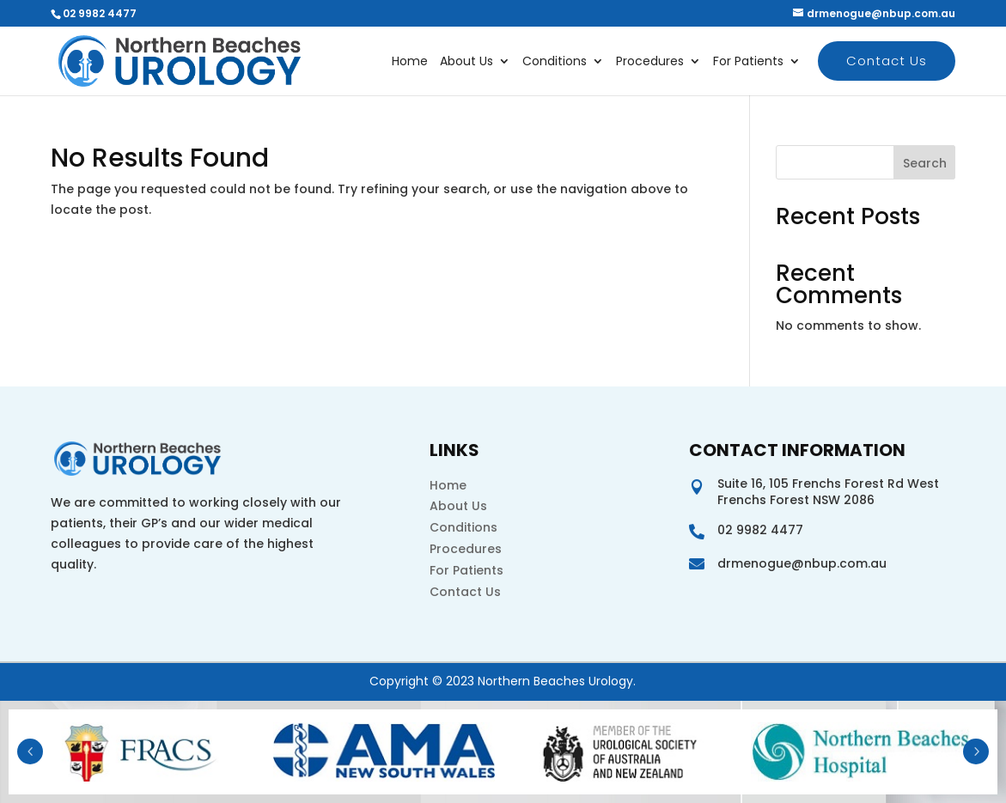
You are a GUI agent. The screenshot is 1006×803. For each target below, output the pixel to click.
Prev (30, 751)
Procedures (650, 62)
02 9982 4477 (100, 13)
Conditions (554, 62)
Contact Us (886, 61)
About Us (466, 62)
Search (925, 163)
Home (410, 62)
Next (976, 751)
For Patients (748, 62)
